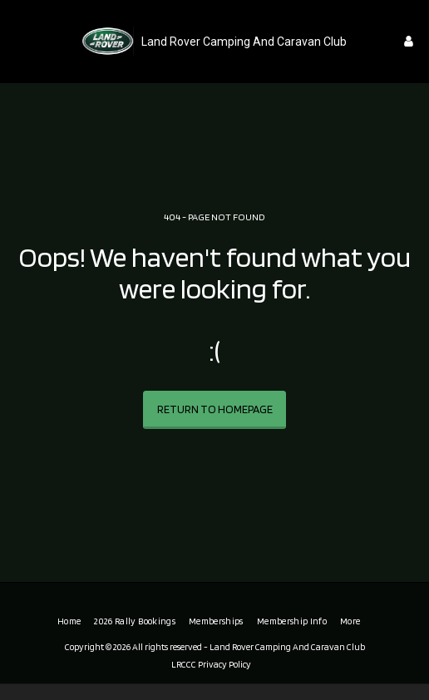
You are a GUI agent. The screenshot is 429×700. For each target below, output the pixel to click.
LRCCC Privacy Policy (211, 664)
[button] (18, 41)
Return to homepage (215, 409)
